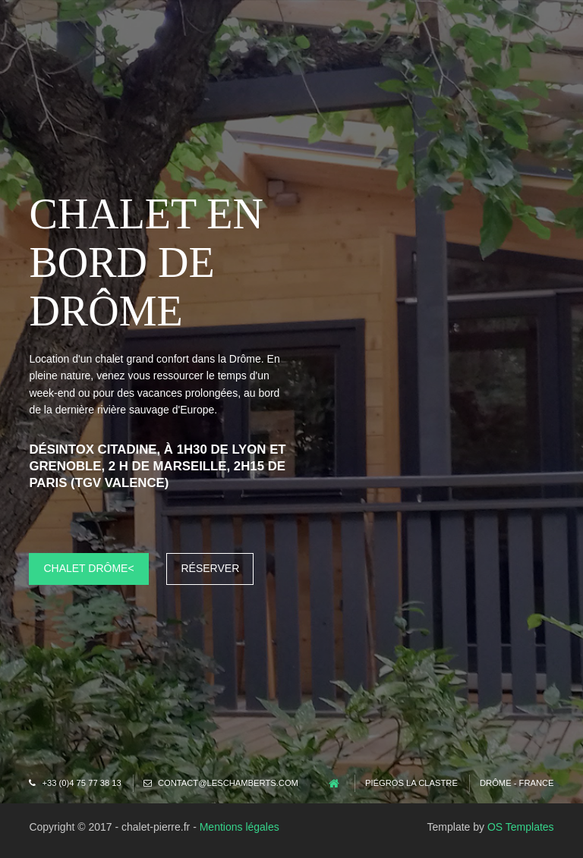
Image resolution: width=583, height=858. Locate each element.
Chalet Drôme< (88, 568)
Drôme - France (517, 782)
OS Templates (520, 827)
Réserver (210, 568)
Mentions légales (239, 827)
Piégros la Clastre (411, 782)
